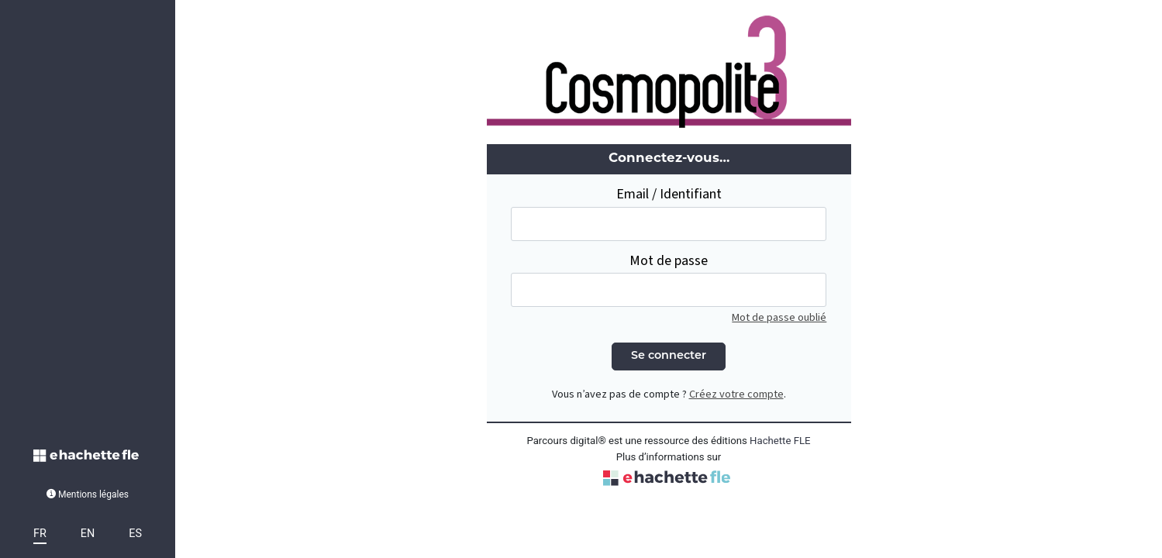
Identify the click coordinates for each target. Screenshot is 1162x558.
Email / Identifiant (669, 194)
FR (40, 533)
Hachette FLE (780, 440)
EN (88, 533)
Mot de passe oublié (779, 317)
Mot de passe (668, 260)
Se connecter (668, 356)
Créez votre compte (736, 394)
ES (135, 533)
